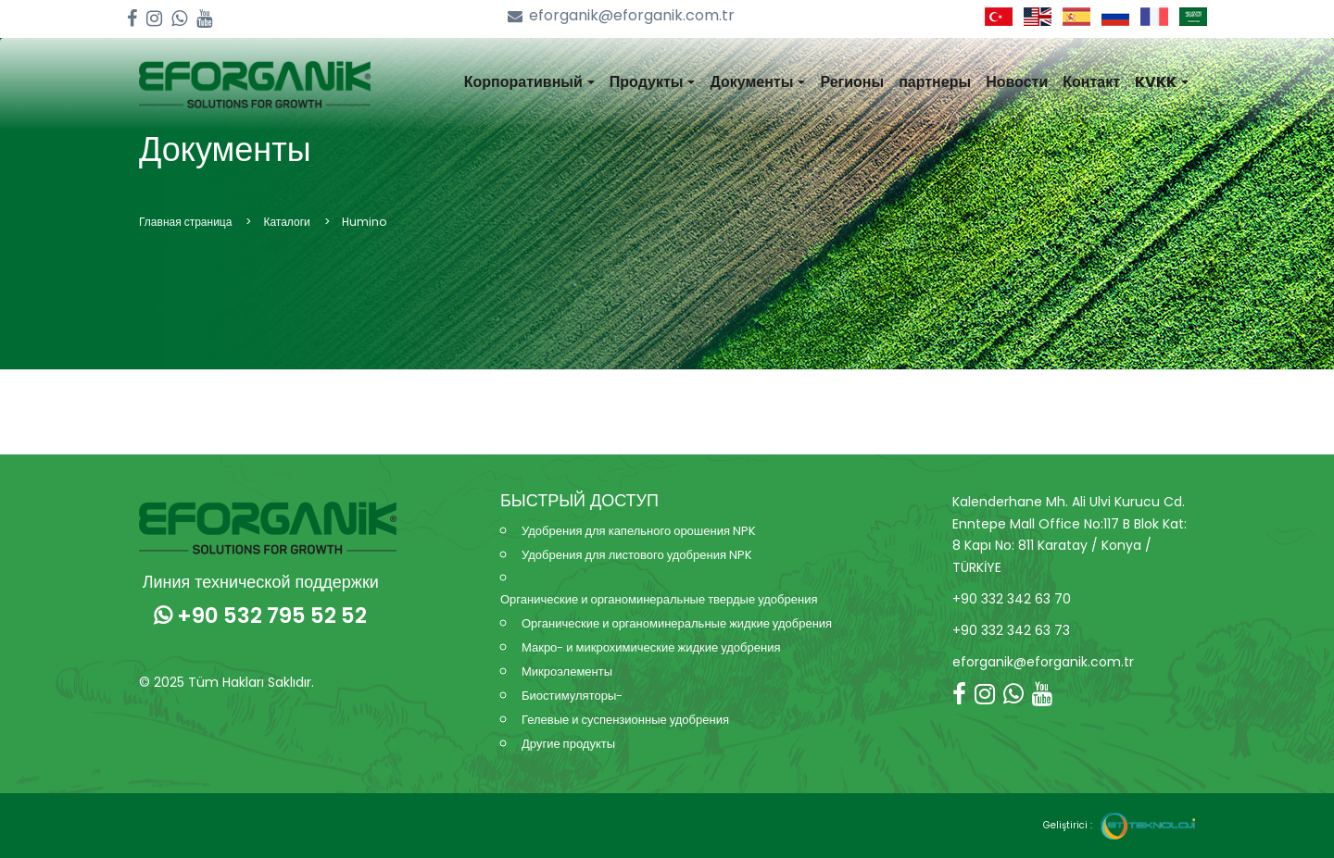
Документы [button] (757, 82)
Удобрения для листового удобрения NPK (637, 555)
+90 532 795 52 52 (260, 615)
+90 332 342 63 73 (1011, 630)
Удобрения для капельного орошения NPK (639, 531)
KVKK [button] (1162, 82)
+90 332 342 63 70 (1011, 599)
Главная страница (185, 222)
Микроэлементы (567, 671)
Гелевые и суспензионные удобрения (625, 719)
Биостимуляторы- (572, 695)
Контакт (1091, 82)
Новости (1017, 82)
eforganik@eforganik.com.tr (621, 16)
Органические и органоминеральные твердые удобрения (658, 599)
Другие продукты (568, 743)
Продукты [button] (653, 82)
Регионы (852, 82)
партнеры (935, 82)
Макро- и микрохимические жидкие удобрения (651, 647)
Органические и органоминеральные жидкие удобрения (677, 623)
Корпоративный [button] (529, 82)
